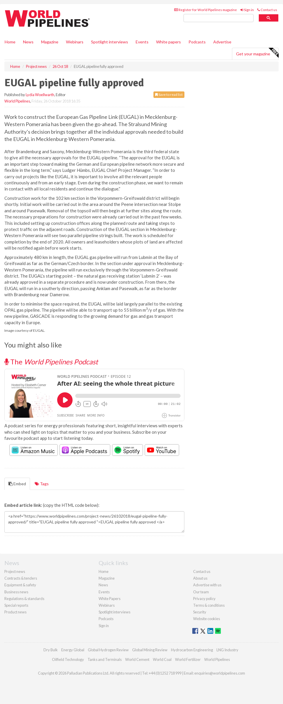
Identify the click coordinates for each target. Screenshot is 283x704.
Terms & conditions (209, 605)
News (103, 585)
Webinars (74, 41)
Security (199, 612)
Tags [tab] (42, 483)
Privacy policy (204, 598)
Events (142, 41)
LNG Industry (227, 649)
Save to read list (169, 94)
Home (10, 41)
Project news (14, 571)
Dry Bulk (50, 649)
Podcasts (197, 41)
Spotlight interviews (109, 41)
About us (200, 578)
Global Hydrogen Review (108, 649)
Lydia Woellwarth (40, 94)
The (51, 361)
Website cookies (206, 618)
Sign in (247, 10)
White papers (168, 41)
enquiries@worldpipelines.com (219, 673)
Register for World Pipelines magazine (205, 10)
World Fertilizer (188, 659)
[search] (219, 18)
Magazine (49, 41)
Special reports (16, 605)
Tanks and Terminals (105, 659)
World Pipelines (17, 101)
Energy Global (72, 649)
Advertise (222, 41)
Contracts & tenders (20, 578)
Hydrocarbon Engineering (192, 649)
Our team (201, 592)
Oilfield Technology (68, 659)
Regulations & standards (24, 598)
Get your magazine (257, 53)
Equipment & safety (20, 585)
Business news (16, 592)
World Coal (162, 659)
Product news (15, 612)
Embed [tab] (17, 483)
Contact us (267, 10)
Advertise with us (207, 585)
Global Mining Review (149, 649)
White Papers (109, 598)
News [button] (28, 41)
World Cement (137, 659)
